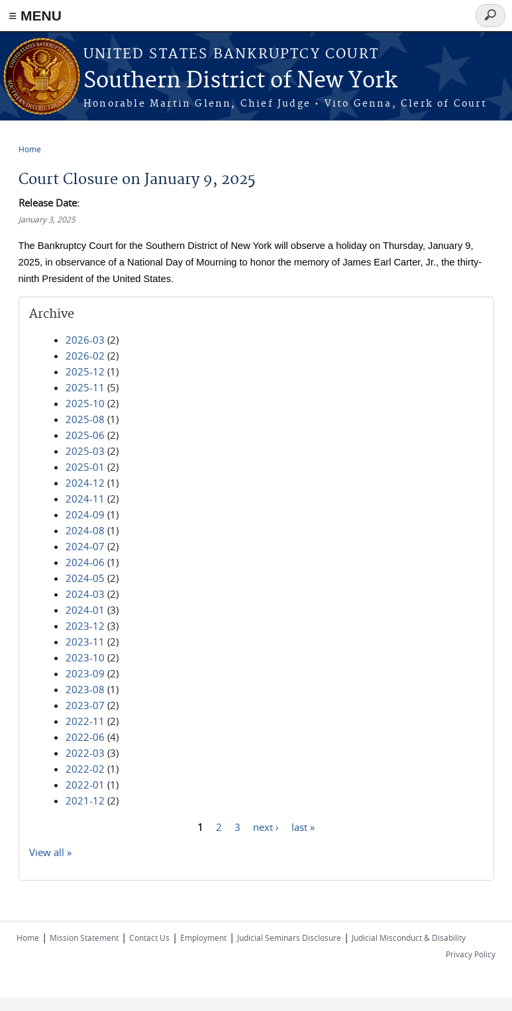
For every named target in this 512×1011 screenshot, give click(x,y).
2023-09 (85, 673)
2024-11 (85, 498)
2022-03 (85, 752)
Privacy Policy (470, 954)
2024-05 (85, 578)
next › (266, 826)
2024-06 (85, 562)
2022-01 (85, 784)
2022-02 (85, 768)
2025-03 (85, 450)
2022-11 (85, 721)
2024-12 (85, 482)
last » (303, 826)
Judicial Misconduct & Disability (409, 937)
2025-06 (85, 435)
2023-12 (85, 625)
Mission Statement (84, 937)
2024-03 (85, 594)
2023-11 (85, 641)
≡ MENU (35, 15)
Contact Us (149, 937)
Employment (203, 937)
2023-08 (85, 689)
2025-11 (85, 387)
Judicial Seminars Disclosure (289, 937)
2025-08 (85, 419)
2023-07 (85, 705)
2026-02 (85, 355)
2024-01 (85, 609)
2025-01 (85, 466)
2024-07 (85, 546)
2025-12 (85, 371)
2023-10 (85, 657)
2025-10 (85, 403)
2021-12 (85, 800)
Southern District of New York (240, 81)
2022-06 (85, 737)
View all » (50, 852)
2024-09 (85, 514)
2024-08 (85, 530)
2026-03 (85, 339)
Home (30, 149)
